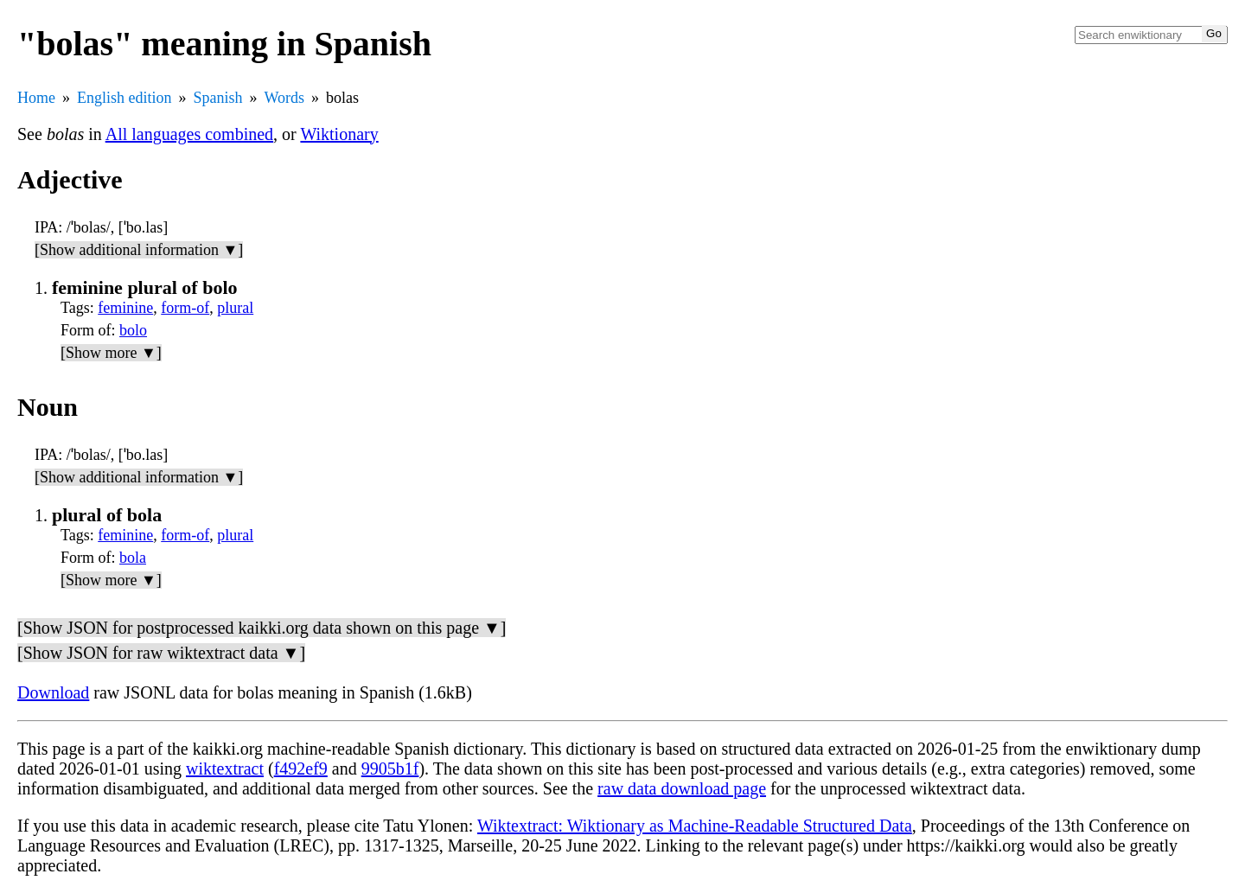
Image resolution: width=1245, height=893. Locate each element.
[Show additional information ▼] (139, 249)
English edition (124, 97)
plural (235, 307)
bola (132, 557)
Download (53, 692)
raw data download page (681, 788)
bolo (133, 330)
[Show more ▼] (111, 352)
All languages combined (189, 134)
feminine (125, 307)
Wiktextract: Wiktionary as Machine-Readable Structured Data (694, 825)
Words (285, 97)
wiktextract (225, 768)
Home (36, 97)
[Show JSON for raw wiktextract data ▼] (161, 652)
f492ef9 (301, 768)
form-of (185, 307)
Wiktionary (339, 134)
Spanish (218, 97)
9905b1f (390, 768)
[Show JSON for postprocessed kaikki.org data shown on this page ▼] (261, 627)
